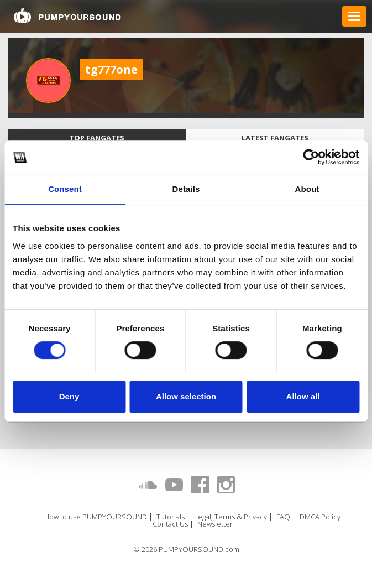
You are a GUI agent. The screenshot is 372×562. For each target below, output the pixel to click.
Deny (69, 396)
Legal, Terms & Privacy (230, 517)
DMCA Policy (320, 517)
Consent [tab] (65, 189)
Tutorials (170, 517)
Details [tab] (186, 189)
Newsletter (215, 524)
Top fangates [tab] (96, 138)
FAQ (283, 517)
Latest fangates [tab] (275, 138)
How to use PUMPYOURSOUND (95, 517)
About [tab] (307, 189)
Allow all (303, 396)
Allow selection (186, 396)
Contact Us (170, 524)
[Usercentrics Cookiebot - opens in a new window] (311, 157)
